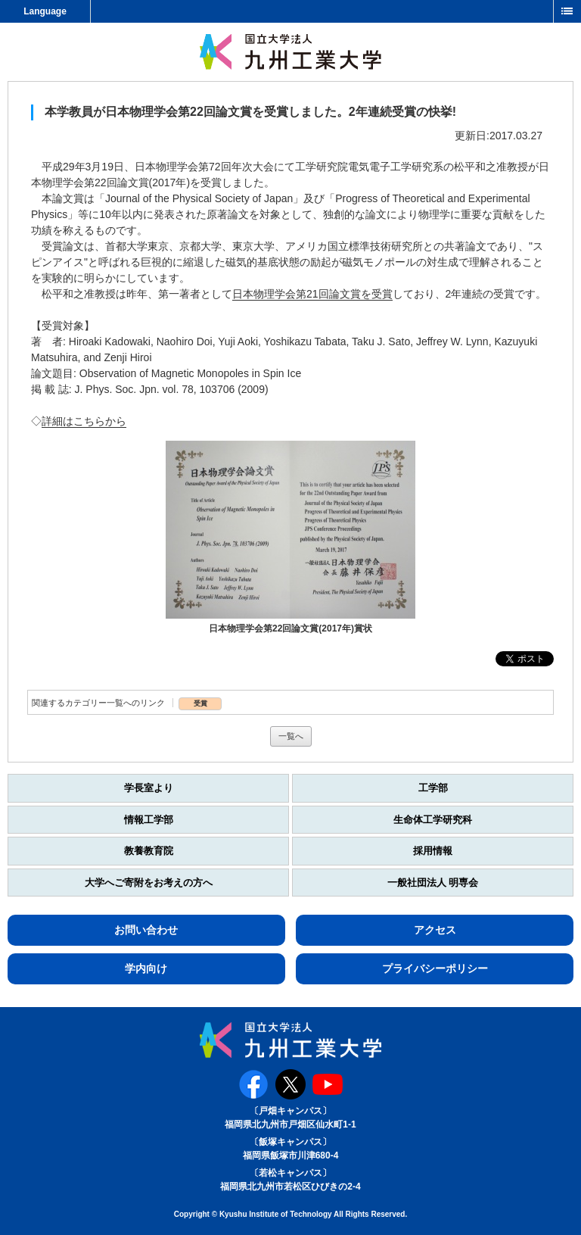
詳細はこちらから (84, 421)
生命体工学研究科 (432, 819)
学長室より (148, 788)
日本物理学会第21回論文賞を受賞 (312, 294)
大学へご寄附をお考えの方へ (149, 882)
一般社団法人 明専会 (433, 882)
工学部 (433, 788)
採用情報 (432, 850)
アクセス (435, 930)
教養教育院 (148, 850)
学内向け (146, 968)
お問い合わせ (146, 930)
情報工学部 (148, 819)
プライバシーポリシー (435, 968)
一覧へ (290, 736)
